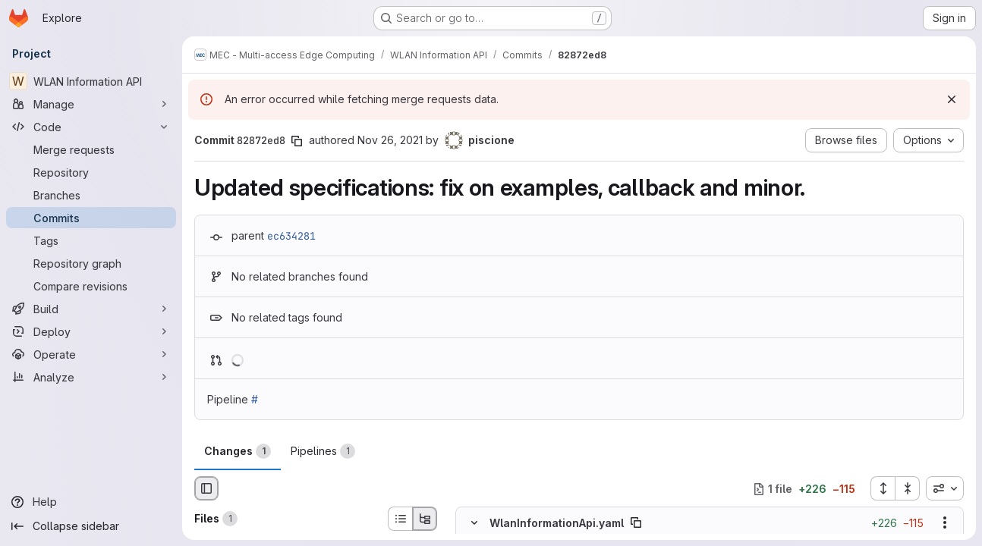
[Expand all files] (882, 488)
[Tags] (91, 240)
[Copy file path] (636, 523)
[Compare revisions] (91, 286)
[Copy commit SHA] (297, 141)
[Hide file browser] (206, 488)
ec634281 (291, 236)
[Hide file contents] (474, 523)
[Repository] (91, 172)
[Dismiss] (952, 99)
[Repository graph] (91, 263)
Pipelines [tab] (323, 451)
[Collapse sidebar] (91, 526)
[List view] (400, 519)
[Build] (91, 308)
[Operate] (91, 354)
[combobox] (945, 488)
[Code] (91, 126)
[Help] (91, 502)
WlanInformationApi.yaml (556, 522)
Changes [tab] (237, 451)
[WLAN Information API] (91, 81)
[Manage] (91, 104)
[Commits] (91, 217)
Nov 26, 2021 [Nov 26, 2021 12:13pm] (390, 139)
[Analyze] (91, 377)
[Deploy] (91, 331)
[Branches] (91, 195)
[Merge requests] (91, 149)
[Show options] (945, 523)
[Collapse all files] (907, 488)
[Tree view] (425, 519)
